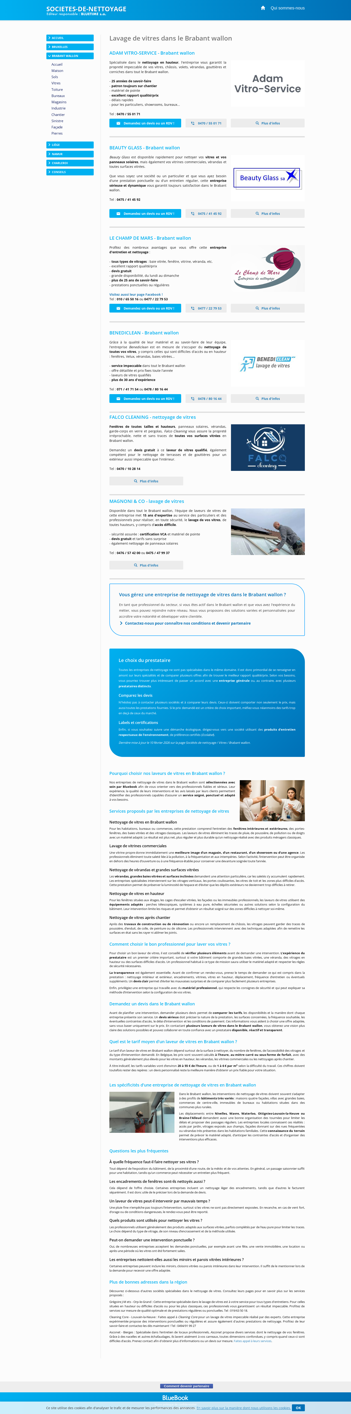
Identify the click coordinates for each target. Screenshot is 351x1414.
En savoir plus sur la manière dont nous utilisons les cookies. (244, 1408)
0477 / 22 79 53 (206, 308)
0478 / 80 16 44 (206, 398)
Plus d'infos (270, 123)
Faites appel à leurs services (252, 1341)
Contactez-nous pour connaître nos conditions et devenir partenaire (188, 623)
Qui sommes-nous (288, 8)
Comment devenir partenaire (186, 1386)
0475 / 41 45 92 (206, 213)
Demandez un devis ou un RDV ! (145, 123)
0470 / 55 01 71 (206, 123)
